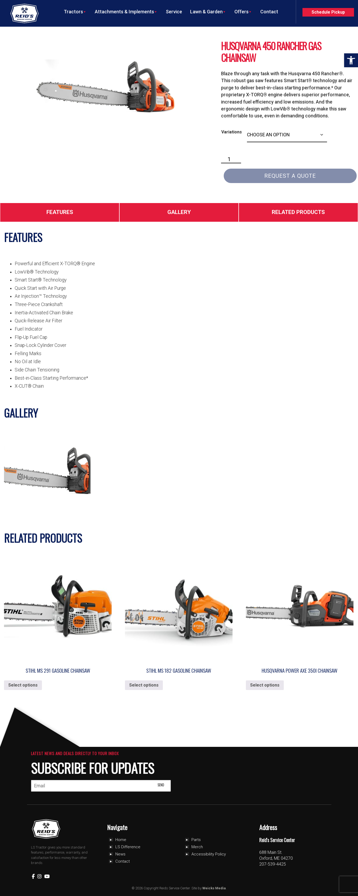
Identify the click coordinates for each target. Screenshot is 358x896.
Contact (269, 11)
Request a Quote (290, 176)
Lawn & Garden (208, 11)
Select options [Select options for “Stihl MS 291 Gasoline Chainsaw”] (23, 685)
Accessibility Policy (208, 854)
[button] (351, 60)
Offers (243, 11)
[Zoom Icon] (105, 87)
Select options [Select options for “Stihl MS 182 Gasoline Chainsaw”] (144, 685)
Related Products (298, 212)
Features (59, 212)
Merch (197, 847)
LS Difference (127, 847)
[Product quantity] (231, 159)
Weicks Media (214, 888)
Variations (231, 131)
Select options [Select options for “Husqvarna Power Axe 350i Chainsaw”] (265, 685)
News (120, 854)
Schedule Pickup (328, 12)
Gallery (179, 212)
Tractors (75, 11)
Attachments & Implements (126, 11)
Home (120, 839)
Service (174, 11)
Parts (196, 839)
